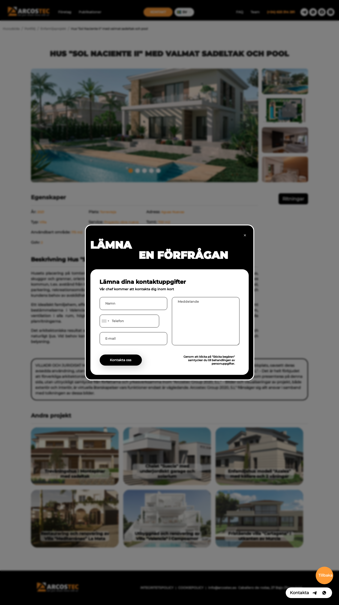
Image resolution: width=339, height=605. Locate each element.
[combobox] (105, 321)
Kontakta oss (120, 360)
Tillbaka (325, 575)
